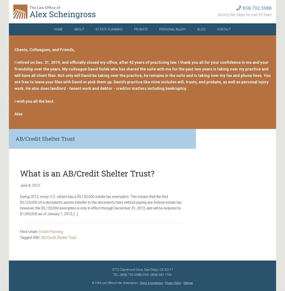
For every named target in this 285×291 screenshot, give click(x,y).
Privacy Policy (173, 283)
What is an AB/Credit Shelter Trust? (87, 173)
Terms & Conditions (151, 283)
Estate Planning (51, 232)
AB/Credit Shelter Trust (58, 237)
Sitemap (188, 283)
